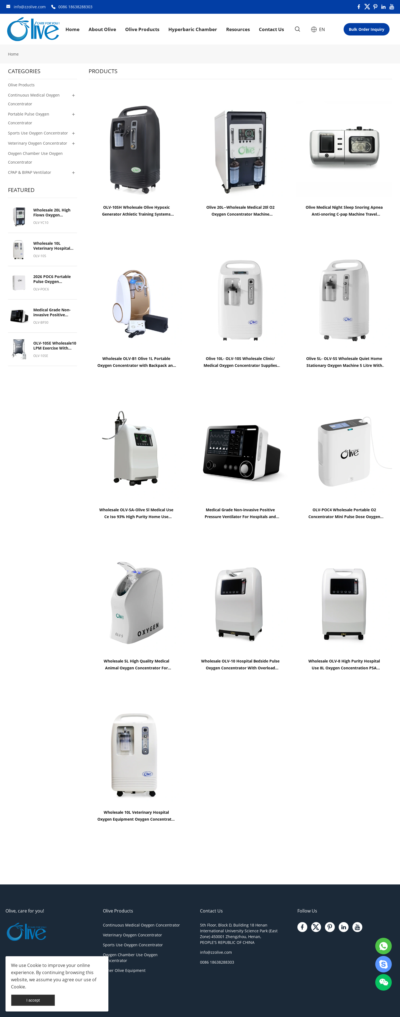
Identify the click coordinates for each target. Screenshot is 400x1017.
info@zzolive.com (30, 6)
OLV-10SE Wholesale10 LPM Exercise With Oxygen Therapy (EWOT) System (54, 346)
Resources (238, 29)
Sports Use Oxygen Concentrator (133, 944)
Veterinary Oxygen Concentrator (132, 935)
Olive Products (142, 29)
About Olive (102, 29)
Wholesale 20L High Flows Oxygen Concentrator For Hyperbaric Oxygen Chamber (51, 213)
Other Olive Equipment (124, 970)
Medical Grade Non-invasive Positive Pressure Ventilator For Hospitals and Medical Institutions (52, 312)
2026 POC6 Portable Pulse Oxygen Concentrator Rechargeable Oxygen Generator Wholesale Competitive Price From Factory (53, 279)
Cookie (34, 965)
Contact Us (271, 29)
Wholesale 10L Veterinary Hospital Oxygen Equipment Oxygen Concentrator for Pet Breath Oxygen (54, 246)
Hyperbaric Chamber (192, 29)
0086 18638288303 (75, 6)
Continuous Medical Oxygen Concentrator (141, 925)
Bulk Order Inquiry (366, 29)
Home (72, 29)
